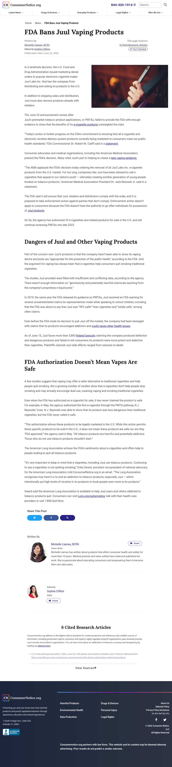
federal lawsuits (85, 335)
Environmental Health (71, 710)
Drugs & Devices (49, 12)
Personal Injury (109, 710)
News (38, 22)
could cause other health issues (111, 325)
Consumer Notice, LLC (22, 4)
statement (111, 143)
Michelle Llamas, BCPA (37, 44)
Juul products (36, 210)
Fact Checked (138, 49)
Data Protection (68, 716)
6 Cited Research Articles (134, 44)
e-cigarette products (86, 124)
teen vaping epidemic (124, 157)
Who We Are (154, 12)
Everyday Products (86, 12)
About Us (165, 703)
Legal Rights (122, 12)
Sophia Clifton (42, 48)
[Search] (148, 5)
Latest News (15, 12)
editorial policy (44, 646)
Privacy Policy (152, 710)
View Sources (85, 668)
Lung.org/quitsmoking (91, 495)
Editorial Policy (162, 706)
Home (28, 22)
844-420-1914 (118, 5)
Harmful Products (69, 703)
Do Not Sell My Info (160, 713)
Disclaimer (164, 710)
